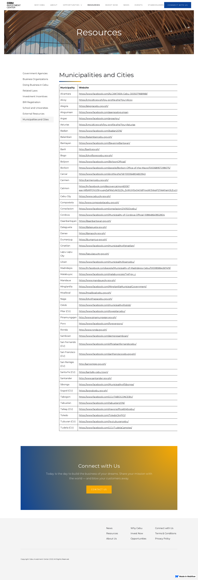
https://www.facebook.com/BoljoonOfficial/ (102, 161)
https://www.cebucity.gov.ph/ (95, 196)
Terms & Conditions (165, 533)
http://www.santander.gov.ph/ (95, 378)
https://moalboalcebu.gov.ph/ (95, 293)
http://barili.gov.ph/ (89, 149)
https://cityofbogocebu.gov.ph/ (95, 155)
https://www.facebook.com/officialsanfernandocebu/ (107, 344)
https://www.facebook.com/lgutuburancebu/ (104, 421)
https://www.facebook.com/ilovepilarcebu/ (102, 311)
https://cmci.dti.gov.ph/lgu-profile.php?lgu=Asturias (107, 124)
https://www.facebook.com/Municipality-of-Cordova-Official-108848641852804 (122, 215)
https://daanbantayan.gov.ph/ (95, 221)
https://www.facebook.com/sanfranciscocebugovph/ (107, 354)
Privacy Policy (162, 538)
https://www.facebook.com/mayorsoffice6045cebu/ (107, 409)
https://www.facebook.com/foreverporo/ (101, 323)
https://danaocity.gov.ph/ (92, 233)
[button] (72, 5)
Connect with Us (164, 528)
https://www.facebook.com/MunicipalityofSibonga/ (106, 384)
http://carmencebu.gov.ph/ (93, 180)
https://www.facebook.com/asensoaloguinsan (103, 112)
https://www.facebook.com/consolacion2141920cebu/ (108, 208)
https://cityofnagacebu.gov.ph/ (95, 299)
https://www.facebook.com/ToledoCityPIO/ (102, 415)
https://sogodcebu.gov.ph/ (93, 390)
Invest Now (111, 5)
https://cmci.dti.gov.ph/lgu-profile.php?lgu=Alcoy (106, 100)
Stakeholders (156, 5)
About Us (111, 538)
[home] (14, 5)
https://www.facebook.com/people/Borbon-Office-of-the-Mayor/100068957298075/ (124, 168)
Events (138, 5)
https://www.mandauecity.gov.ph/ (97, 280)
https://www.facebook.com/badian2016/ (100, 131)
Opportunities (138, 538)
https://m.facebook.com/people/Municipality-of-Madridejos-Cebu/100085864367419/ (125, 268)
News (126, 5)
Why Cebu (136, 528)
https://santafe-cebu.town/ (93, 372)
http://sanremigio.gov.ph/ (92, 364)
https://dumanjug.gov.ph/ (93, 239)
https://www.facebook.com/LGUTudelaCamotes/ (105, 427)
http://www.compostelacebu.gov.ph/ (99, 202)
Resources (94, 5)
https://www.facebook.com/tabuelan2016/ (102, 403)
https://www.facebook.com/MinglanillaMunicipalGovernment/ (113, 286)
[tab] (37, 73)
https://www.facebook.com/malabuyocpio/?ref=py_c (107, 274)
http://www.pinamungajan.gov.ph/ (97, 317)
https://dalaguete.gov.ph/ (93, 227)
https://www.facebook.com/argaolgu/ (99, 118)
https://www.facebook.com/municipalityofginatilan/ (106, 245)
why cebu (39, 5)
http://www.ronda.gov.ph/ (93, 330)
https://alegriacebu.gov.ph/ (93, 106)
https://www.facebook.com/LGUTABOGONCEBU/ (106, 397)
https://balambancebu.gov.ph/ (95, 137)
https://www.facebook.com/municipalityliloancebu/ (106, 262)
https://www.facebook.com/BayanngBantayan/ (104, 143)
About (53, 5)
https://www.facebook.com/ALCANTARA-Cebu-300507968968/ (113, 94)
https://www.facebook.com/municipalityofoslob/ (105, 305)
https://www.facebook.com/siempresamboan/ (103, 336)
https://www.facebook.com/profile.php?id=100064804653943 (112, 174)
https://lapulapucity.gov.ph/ (94, 254)
